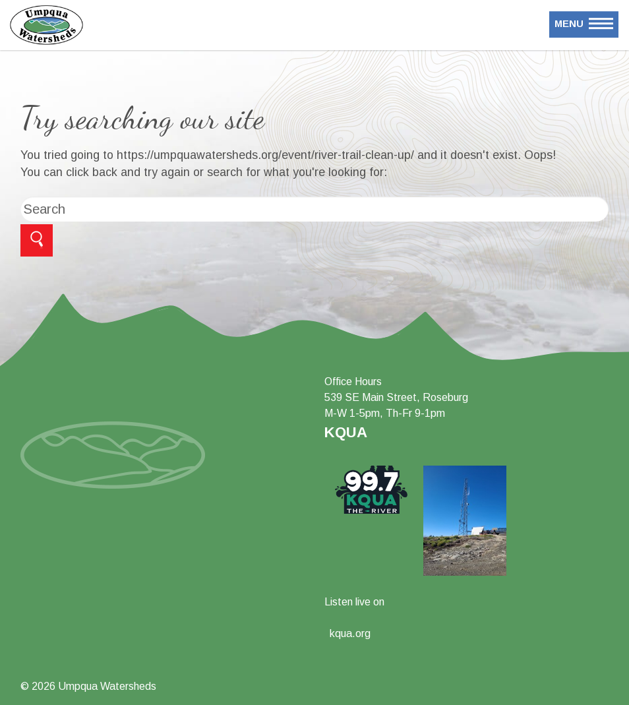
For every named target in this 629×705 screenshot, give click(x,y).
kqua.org (350, 633)
